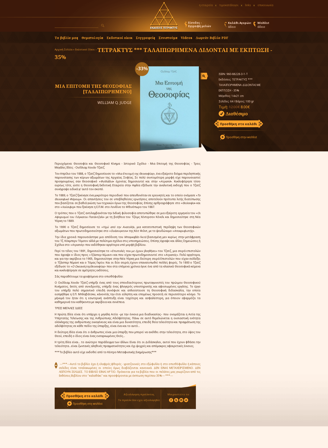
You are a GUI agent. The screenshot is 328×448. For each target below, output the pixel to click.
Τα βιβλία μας (66, 38)
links (248, 5)
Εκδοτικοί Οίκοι (85, 49)
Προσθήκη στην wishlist (241, 137)
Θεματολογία (92, 38)
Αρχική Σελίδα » (64, 49)
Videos (186, 38)
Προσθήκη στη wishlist (87, 404)
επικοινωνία (265, 5)
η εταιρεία (206, 5)
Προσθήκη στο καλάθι (238, 124)
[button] (102, 25)
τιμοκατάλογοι (228, 5)
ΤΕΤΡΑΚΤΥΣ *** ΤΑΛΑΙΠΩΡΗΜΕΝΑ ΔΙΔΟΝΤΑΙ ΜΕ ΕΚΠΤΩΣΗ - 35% (163, 53)
